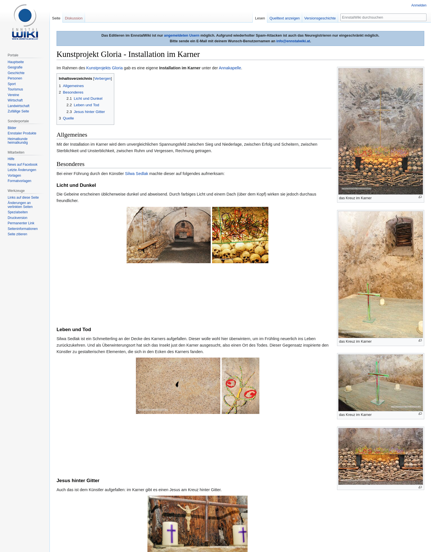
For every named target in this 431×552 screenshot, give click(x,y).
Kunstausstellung (136, 500)
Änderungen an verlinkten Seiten (20, 205)
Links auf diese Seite (23, 197)
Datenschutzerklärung (71, 539)
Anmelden (418, 5)
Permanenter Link (21, 223)
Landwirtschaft (18, 106)
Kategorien (68, 500)
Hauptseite (16, 62)
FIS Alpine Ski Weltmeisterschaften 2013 (267, 500)
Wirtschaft (15, 100)
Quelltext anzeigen (285, 18)
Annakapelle (230, 68)
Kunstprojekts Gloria (104, 68)
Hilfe (11, 159)
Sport (12, 84)
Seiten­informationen (23, 229)
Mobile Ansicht (151, 539)
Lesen (260, 18)
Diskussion (74, 18)
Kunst (86, 500)
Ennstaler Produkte (22, 133)
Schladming (216, 500)
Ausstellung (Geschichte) (178, 500)
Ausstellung (106, 500)
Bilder (12, 128)
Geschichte (16, 73)
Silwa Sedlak (136, 173)
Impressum (129, 539)
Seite (56, 18)
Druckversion (17, 218)
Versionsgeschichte (320, 18)
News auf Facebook (22, 165)
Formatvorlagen (19, 181)
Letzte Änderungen (22, 170)
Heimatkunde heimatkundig (18, 141)
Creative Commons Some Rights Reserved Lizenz (152, 530)
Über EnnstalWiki (104, 539)
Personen (15, 78)
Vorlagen (14, 176)
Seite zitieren (17, 234)
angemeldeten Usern (181, 35)
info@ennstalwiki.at (293, 41)
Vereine (13, 95)
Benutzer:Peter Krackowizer (120, 456)
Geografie (15, 67)
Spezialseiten (18, 212)
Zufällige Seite (18, 111)
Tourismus (15, 89)
